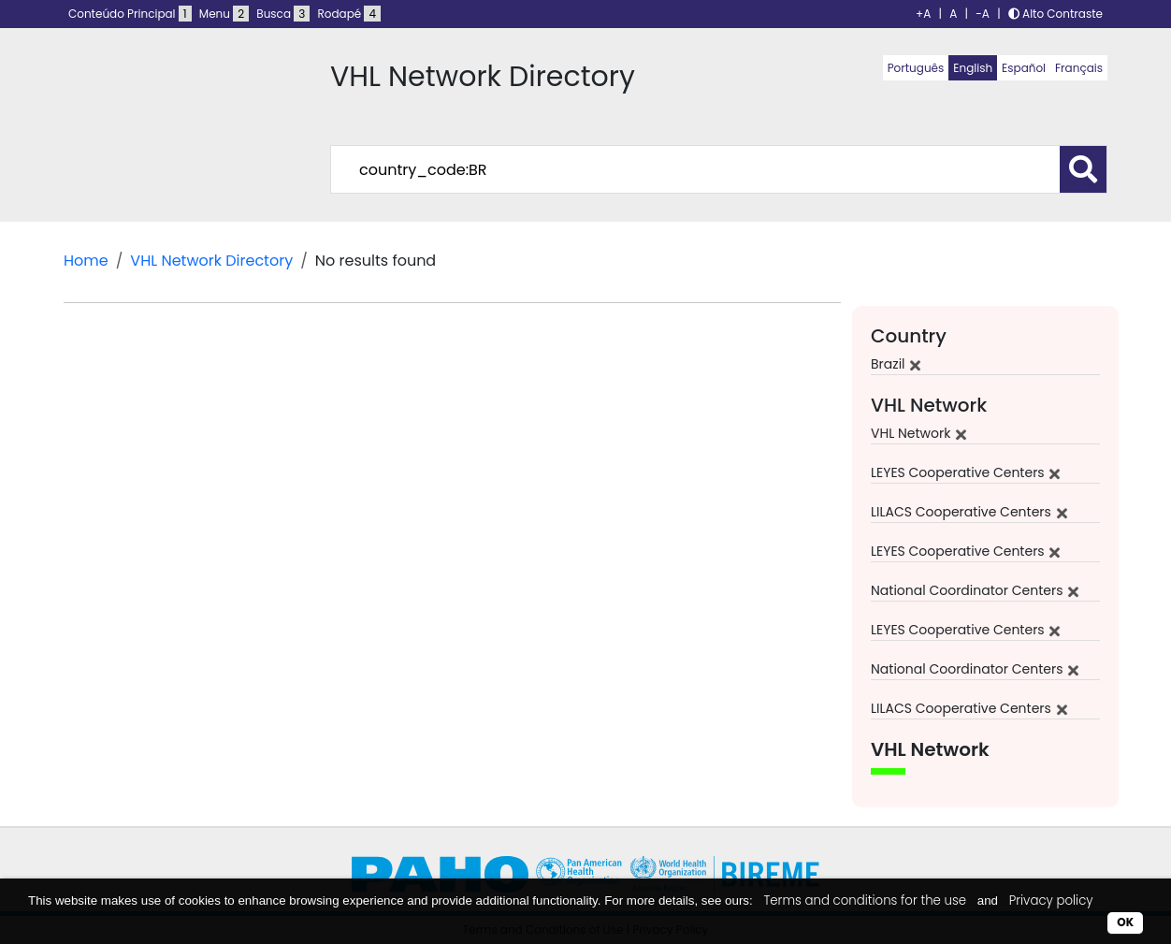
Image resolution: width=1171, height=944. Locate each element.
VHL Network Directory (211, 260)
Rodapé (350, 14)
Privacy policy (1051, 900)
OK (1125, 922)
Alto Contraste (1055, 14)
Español (1024, 68)
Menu (224, 14)
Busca (283, 14)
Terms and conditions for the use (864, 900)
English (972, 68)
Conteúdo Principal (130, 14)
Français (1079, 68)
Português (916, 68)
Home (86, 260)
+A (923, 14)
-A (983, 14)
